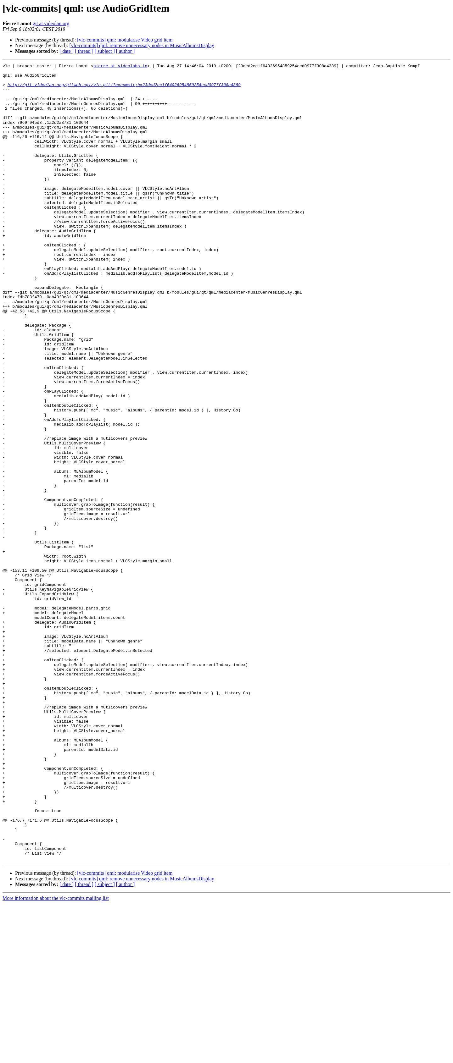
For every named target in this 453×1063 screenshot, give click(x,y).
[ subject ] (105, 51)
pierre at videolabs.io (120, 66)
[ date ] (66, 51)
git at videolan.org (51, 23)
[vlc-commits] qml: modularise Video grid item (124, 39)
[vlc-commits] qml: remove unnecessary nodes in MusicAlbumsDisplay (141, 45)
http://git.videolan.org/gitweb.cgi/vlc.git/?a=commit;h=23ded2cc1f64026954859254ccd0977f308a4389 (124, 89)
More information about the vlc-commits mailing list (56, 1057)
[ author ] (125, 51)
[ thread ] (84, 51)
